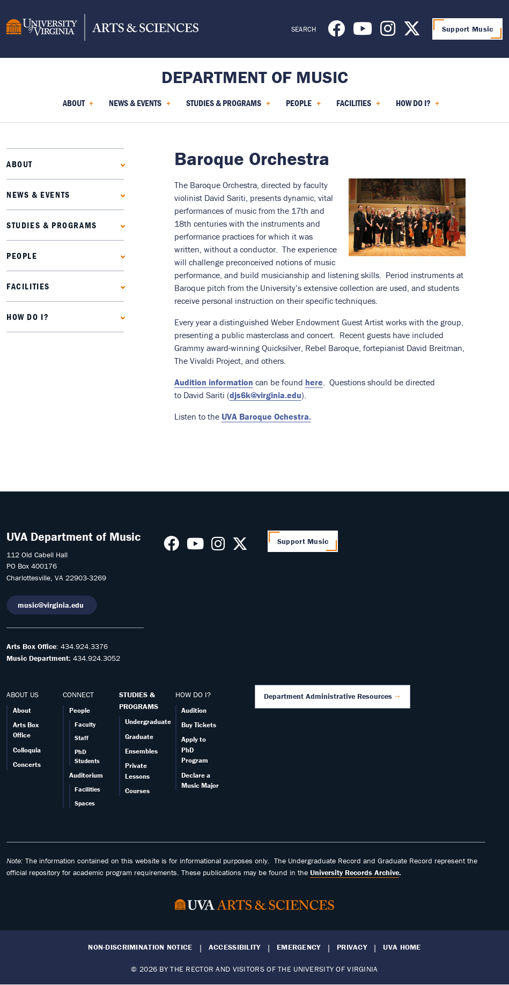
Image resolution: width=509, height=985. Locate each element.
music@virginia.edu (52, 605)
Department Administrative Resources (328, 696)
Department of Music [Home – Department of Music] (254, 76)
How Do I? (27, 316)
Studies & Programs (51, 225)
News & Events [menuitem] (140, 107)
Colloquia (27, 750)
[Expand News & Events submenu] (120, 194)
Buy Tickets (198, 724)
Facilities (28, 286)
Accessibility (235, 947)
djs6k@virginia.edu (265, 395)
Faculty (85, 724)
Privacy (352, 947)
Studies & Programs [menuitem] (228, 107)
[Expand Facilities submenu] (120, 285)
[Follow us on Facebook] (336, 31)
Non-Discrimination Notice (140, 947)
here (314, 382)
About (19, 164)
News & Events (38, 194)
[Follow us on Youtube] (362, 31)
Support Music (467, 29)
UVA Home (402, 947)
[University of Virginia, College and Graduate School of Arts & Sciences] (102, 29)
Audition (193, 710)
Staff (81, 738)
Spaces (85, 803)
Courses (137, 790)
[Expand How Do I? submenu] (120, 316)
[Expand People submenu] (120, 255)
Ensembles (141, 751)
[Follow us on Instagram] (387, 31)
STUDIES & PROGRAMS (138, 700)
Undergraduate (148, 721)
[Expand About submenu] (120, 163)
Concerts (27, 764)
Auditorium (86, 775)
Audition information (213, 382)
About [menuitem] (78, 107)
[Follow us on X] (412, 31)
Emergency (299, 947)
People (22, 255)
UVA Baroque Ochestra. (266, 416)
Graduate (139, 736)
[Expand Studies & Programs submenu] (120, 224)
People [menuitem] (303, 107)
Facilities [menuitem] (358, 107)
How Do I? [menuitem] (418, 107)
